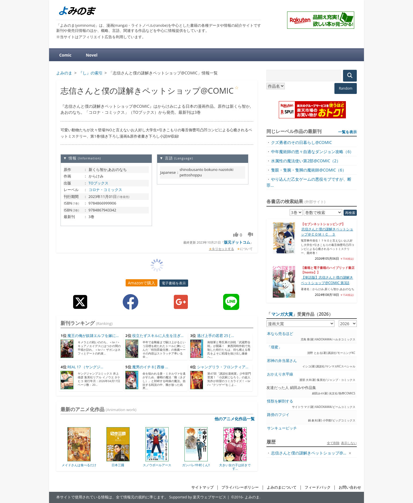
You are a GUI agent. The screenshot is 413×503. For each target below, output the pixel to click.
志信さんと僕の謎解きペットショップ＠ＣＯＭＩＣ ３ (327, 232)
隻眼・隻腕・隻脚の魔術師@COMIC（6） (308, 170)
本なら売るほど (280, 333)
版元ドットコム (237, 242)
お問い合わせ (350, 487)
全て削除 (333, 443)
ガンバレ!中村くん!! (196, 465)
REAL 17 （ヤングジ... (85, 367)
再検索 (350, 212)
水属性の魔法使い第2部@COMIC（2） (305, 160)
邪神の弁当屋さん (282, 360)
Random (345, 88)
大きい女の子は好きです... (235, 467)
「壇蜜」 (274, 347)
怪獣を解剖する (280, 401)
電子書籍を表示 (174, 283)
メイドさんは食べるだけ (79, 465)
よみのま (252, 497)
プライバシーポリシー (240, 487)
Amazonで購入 (141, 283)
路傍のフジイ (278, 414)
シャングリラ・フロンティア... (222, 367)
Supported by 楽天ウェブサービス (198, 497)
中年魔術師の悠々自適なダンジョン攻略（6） (312, 151)
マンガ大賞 (282, 314)
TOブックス (98, 183)
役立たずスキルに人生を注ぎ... (158, 335)
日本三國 (118, 465)
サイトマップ (202, 487)
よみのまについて (282, 487)
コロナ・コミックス (105, 189)
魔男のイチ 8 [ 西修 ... (150, 367)
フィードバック (318, 487)
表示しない (349, 443)
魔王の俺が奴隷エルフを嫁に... (93, 335)
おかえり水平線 (280, 374)
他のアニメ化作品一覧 (235, 418)
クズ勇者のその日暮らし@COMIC (301, 142)
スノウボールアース (157, 465)
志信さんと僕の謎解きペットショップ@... (308, 453)
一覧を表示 (347, 131)
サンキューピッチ (282, 428)
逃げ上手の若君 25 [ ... (215, 335)
